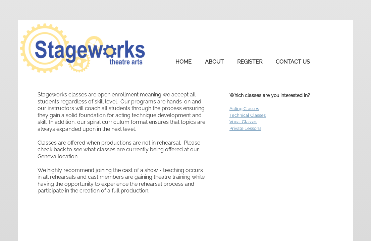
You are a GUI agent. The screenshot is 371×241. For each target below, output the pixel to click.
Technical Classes (247, 115)
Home (183, 62)
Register (249, 62)
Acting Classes (244, 108)
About (214, 62)
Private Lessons (245, 128)
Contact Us (293, 62)
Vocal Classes (243, 121)
